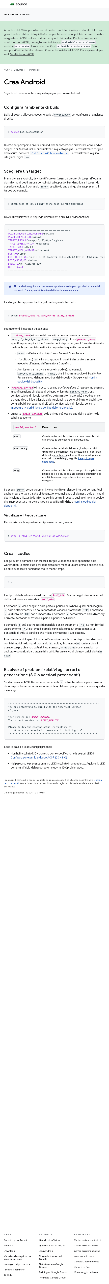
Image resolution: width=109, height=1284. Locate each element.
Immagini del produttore (17, 1264)
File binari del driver (14, 1269)
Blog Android (46, 1250)
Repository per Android (16, 1240)
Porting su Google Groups (52, 1277)
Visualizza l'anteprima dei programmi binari (17, 1257)
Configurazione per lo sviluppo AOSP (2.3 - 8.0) (39, 757)
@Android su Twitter (50, 1240)
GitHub (8, 1274)
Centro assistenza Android (88, 1240)
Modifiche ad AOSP (22, 54)
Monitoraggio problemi (86, 1272)
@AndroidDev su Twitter (52, 1245)
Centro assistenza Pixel (86, 1245)
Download (9, 1250)
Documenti (19, 69)
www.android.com (84, 1256)
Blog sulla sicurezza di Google (50, 1257)
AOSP (7, 69)
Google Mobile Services (86, 1261)
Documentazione (17, 14)
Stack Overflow (82, 1266)
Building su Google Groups (53, 1272)
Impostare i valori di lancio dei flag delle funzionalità (41, 407)
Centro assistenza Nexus (87, 1250)
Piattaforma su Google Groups (51, 1265)
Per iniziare (35, 69)
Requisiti (8, 1245)
